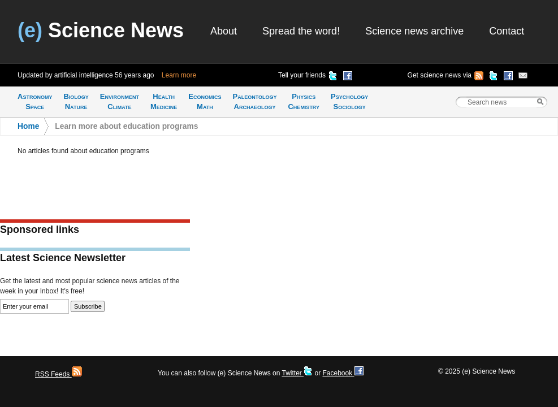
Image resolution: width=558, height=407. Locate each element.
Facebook (342, 373)
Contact (506, 31)
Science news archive (414, 31)
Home (28, 126)
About (223, 31)
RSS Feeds (58, 374)
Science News (101, 30)
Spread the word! (301, 31)
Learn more (179, 75)
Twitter (297, 373)
